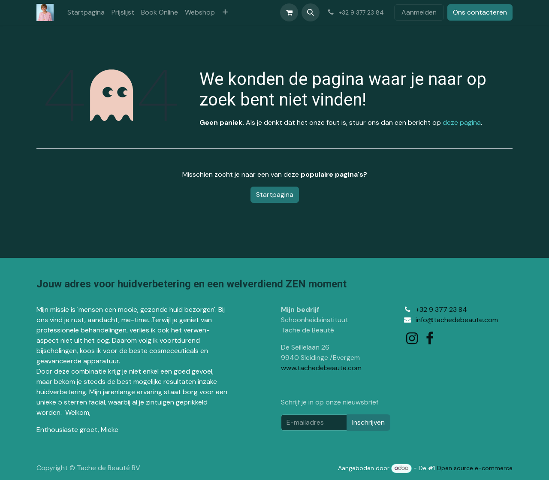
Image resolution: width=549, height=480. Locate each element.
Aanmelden (419, 12)
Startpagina (274, 194)
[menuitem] (86, 12)
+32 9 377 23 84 (441, 309)
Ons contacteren (480, 12)
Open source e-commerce (475, 468)
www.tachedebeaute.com (321, 367)
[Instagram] (411, 338)
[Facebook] (429, 338)
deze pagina (462, 122)
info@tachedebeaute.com (457, 319)
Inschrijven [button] (368, 422)
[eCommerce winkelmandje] (289, 12)
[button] (311, 12)
